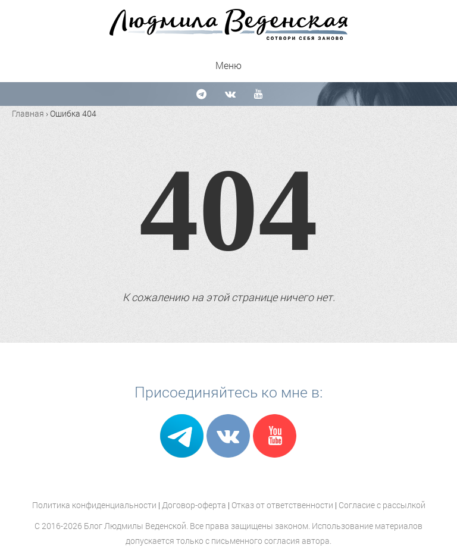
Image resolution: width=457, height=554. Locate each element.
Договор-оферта (194, 505)
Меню (228, 65)
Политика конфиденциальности (94, 505)
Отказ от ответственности (282, 505)
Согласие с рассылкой (382, 505)
